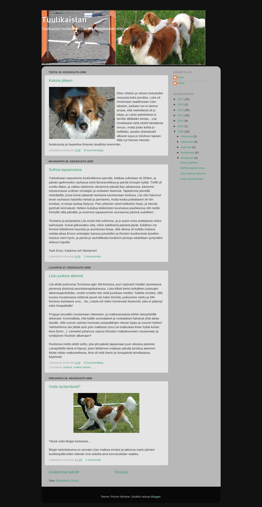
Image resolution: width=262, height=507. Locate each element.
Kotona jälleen (60, 80)
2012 (180, 115)
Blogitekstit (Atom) (67, 480)
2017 (180, 99)
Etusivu (121, 472)
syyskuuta (187, 141)
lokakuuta (187, 136)
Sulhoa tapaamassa (65, 170)
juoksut (67, 367)
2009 (180, 131)
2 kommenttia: (93, 256)
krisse (181, 83)
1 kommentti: (93, 459)
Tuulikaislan (64, 19)
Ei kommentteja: (94, 150)
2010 (180, 126)
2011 (180, 120)
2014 (180, 104)
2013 (180, 110)
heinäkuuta (188, 152)
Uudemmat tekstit (64, 472)
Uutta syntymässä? (64, 387)
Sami (180, 77)
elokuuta (186, 147)
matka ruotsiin (82, 367)
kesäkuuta (187, 157)
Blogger (156, 496)
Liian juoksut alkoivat (66, 276)
